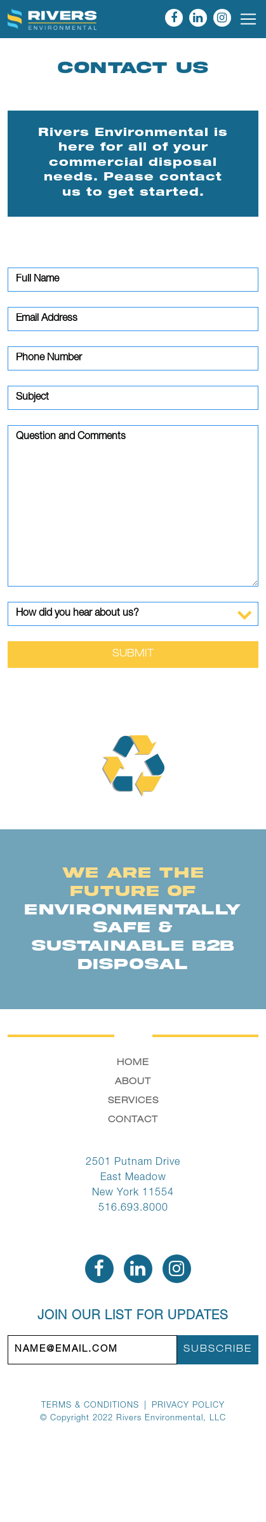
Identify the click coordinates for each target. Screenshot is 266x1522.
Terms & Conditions (90, 1406)
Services (133, 1101)
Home (133, 1063)
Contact (133, 1120)
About (133, 1082)
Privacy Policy (188, 1406)
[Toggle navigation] (248, 19)
